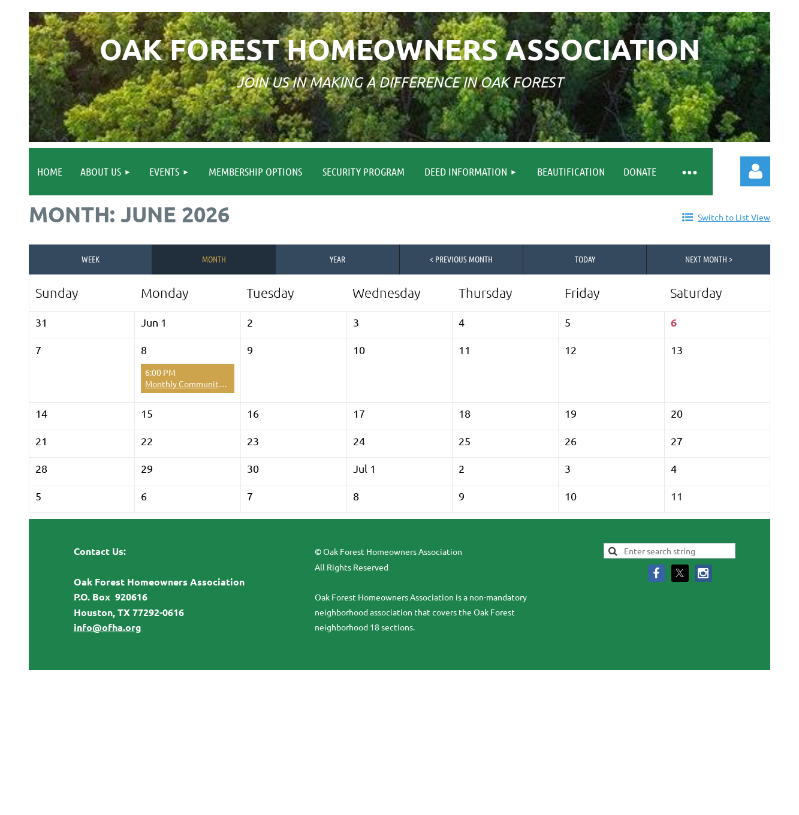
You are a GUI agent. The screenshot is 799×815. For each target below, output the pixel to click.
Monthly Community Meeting (201, 383)
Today (585, 258)
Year (337, 258)
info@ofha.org (107, 627)
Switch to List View (734, 217)
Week (91, 258)
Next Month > (708, 258)
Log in (755, 171)
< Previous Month (461, 258)
